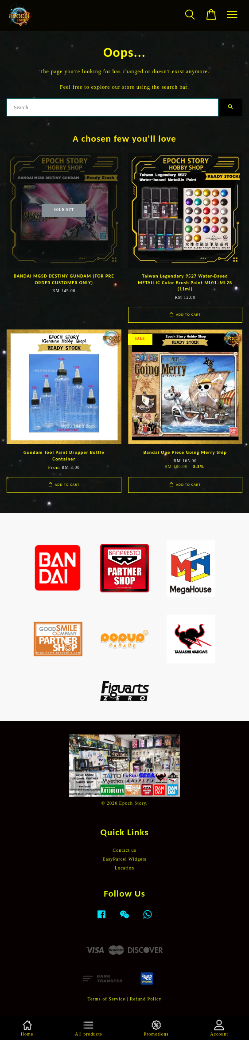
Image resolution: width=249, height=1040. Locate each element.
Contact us (124, 850)
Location (124, 867)
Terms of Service (106, 998)
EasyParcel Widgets (124, 859)
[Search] (112, 107)
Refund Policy (146, 998)
